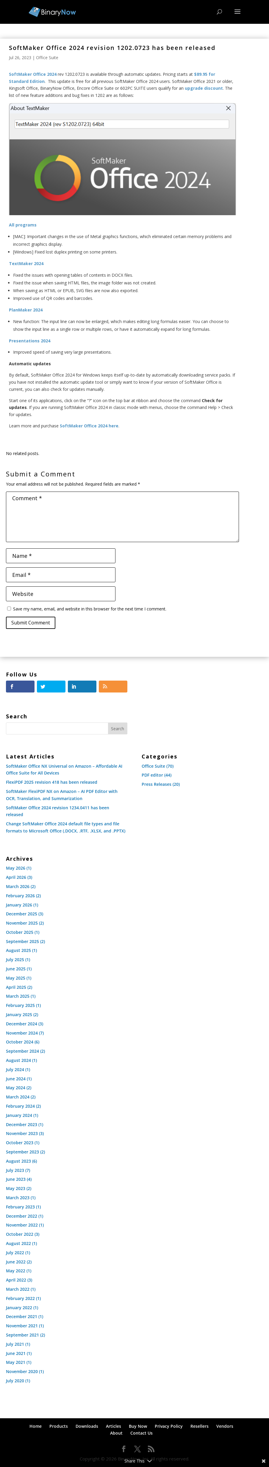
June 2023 (16, 1179)
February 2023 (20, 1207)
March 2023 (17, 1197)
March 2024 (17, 1097)
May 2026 (15, 868)
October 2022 (19, 1234)
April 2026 (16, 877)
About (116, 1433)
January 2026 (19, 905)
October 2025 (19, 932)
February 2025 (20, 1005)
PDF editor (152, 775)
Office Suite (47, 57)
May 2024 (15, 1087)
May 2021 (15, 1362)
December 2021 (21, 1316)
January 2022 (19, 1307)
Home (35, 1426)
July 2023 (15, 1170)
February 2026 (20, 895)
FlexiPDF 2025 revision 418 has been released (51, 782)
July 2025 (15, 959)
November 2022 (22, 1225)
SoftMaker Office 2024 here (89, 426)
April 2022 (16, 1280)
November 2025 (22, 923)
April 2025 (16, 987)
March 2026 (17, 886)
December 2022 (21, 1216)
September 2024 (22, 1051)
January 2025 (19, 1014)
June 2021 (16, 1353)
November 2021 (22, 1326)
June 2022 (16, 1262)
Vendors (224, 1426)
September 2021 (22, 1335)
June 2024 (16, 1079)
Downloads (87, 1426)
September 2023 (22, 1152)
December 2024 (21, 1024)
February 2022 (20, 1298)
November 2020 (22, 1371)
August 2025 (18, 950)
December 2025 (21, 914)
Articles (113, 1426)
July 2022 (15, 1252)
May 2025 (15, 978)
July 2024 (15, 1069)
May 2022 (15, 1271)
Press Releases (156, 784)
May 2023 (15, 1188)
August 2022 (18, 1243)
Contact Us (141, 1433)
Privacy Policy (169, 1426)
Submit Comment (30, 622)
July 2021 (15, 1344)
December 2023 (21, 1124)
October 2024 (19, 1042)
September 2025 (22, 941)
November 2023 (22, 1133)
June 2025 (16, 969)
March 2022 (17, 1289)
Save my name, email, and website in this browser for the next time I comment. (89, 609)
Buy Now (138, 1426)
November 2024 (22, 1033)
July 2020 (15, 1380)
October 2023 (19, 1142)
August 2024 (18, 1060)
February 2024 (20, 1106)
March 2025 (17, 996)
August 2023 (18, 1161)
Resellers (199, 1426)
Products (58, 1426)
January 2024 (19, 1115)
